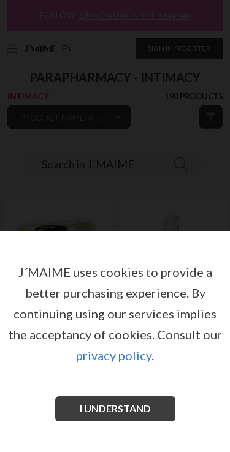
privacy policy (113, 355)
